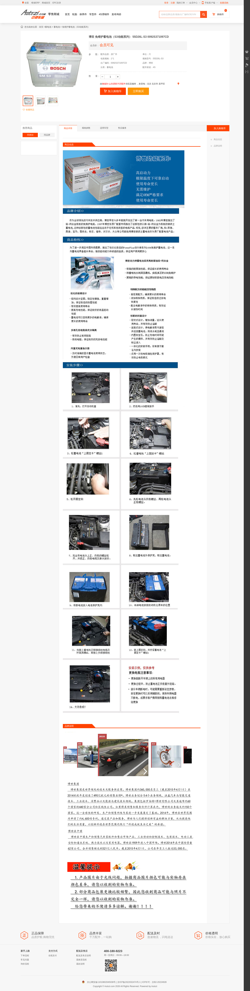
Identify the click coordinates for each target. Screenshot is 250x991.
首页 (67, 14)
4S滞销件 (104, 14)
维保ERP (35, 3)
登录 (166, 3)
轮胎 (74, 14)
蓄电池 (48, 27)
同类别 (30, 135)
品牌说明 (216, 146)
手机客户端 (210, 3)
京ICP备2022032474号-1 (128, 982)
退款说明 (80, 964)
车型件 (93, 14)
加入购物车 (113, 91)
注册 (173, 3)
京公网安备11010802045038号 (100, 982)
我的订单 (182, 3)
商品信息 (216, 139)
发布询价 (116, 14)
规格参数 (86, 128)
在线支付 (52, 955)
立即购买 (138, 91)
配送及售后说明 (83, 955)
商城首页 (46, 3)
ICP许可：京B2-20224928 (154, 982)
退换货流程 (81, 959)
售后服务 (122, 128)
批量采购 (224, 3)
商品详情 (68, 128)
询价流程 (25, 964)
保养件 (83, 14)
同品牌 (47, 135)
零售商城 (53, 14)
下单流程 (25, 955)
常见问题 (25, 959)
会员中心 (194, 3)
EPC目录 (56, 3)
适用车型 (104, 128)
